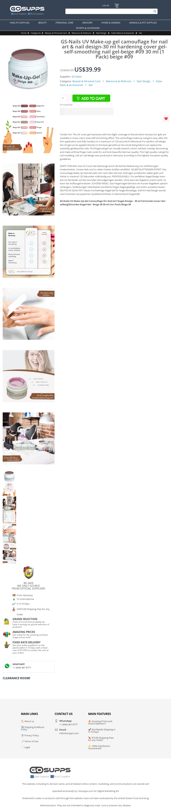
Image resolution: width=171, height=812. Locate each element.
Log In (105, 5)
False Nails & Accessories (122, 33)
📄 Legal (25, 747)
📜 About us (27, 721)
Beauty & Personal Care (56, 33)
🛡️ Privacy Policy (30, 735)
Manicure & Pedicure (81, 33)
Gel (140, 33)
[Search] (110, 11)
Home (24, 33)
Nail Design (101, 33)
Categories (36, 33)
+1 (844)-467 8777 (22, 667)
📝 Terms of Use (29, 741)
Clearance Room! (16, 678)
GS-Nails (77, 76)
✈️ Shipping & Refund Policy (32, 728)
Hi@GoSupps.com (69, 733)
